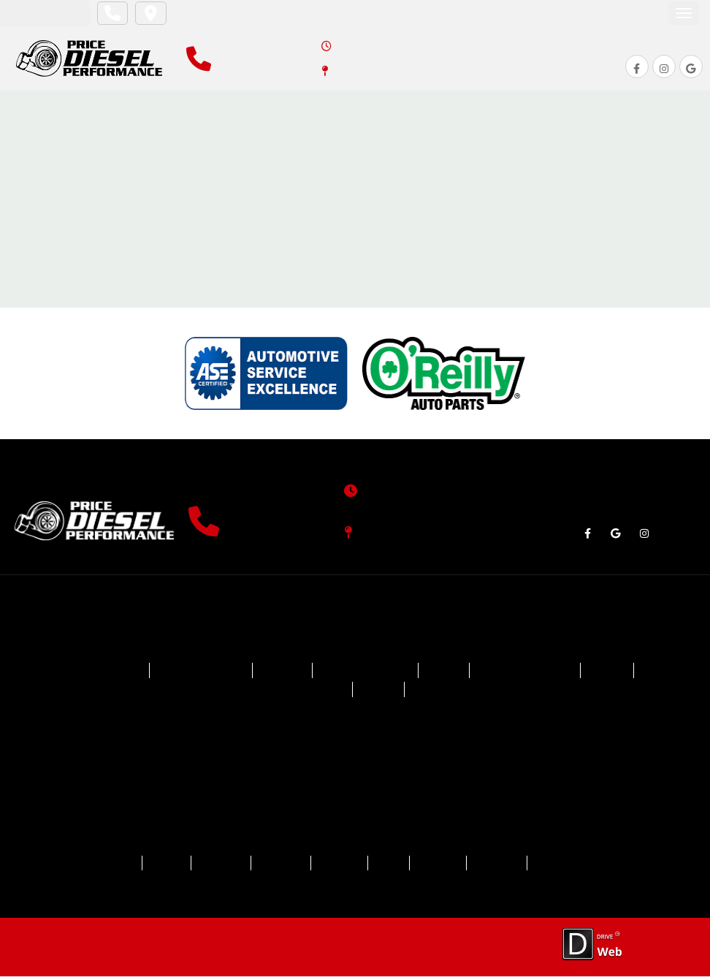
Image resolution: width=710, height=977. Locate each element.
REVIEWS (337, 864)
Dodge (282, 672)
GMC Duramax (304, 691)
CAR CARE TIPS (581, 864)
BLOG (389, 864)
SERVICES (210, 864)
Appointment (43, 12)
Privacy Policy (176, 947)
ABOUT (153, 864)
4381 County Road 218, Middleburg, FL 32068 (463, 69)
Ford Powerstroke (528, 672)
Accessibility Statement (272, 947)
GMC (611, 672)
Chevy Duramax (199, 672)
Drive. (52, 940)
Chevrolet (109, 672)
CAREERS (441, 864)
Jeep (378, 691)
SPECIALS (274, 864)
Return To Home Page (355, 215)
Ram (430, 691)
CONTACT (504, 864)
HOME (105, 864)
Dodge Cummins (366, 672)
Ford (445, 672)
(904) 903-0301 (276, 531)
